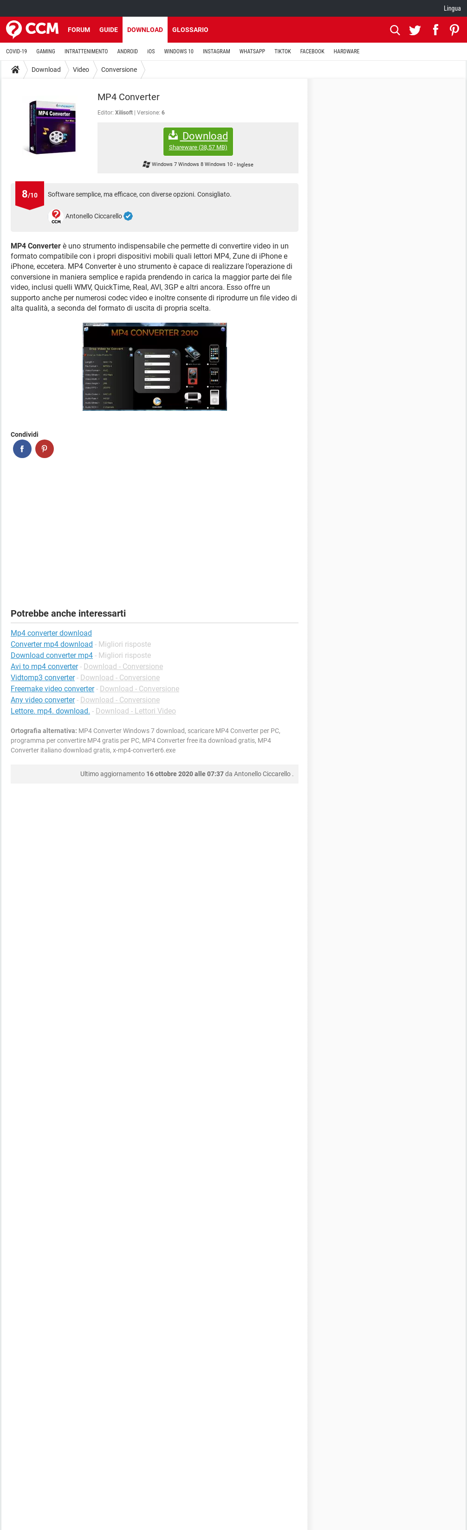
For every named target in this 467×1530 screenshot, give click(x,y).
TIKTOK (282, 51)
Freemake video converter (52, 688)
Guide (108, 29)
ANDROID (127, 51)
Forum (79, 29)
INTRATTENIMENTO (86, 51)
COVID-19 (16, 51)
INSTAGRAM (216, 51)
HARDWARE (347, 51)
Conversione (119, 69)
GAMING (45, 51)
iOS (151, 51)
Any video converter (43, 699)
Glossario (190, 29)
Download (145, 29)
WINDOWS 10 (179, 51)
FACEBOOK (312, 51)
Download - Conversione (123, 666)
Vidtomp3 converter (43, 677)
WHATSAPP (252, 51)
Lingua (452, 8)
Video (81, 69)
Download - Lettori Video (136, 711)
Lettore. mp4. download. (50, 711)
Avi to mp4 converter (44, 666)
